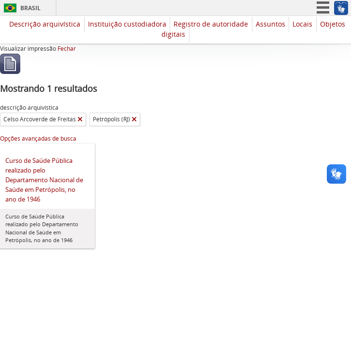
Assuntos (270, 24)
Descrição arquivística (44, 24)
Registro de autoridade (211, 24)
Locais (302, 24)
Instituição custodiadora (127, 24)
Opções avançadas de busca (38, 138)
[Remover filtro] (80, 119)
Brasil (30, 8)
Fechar (67, 48)
